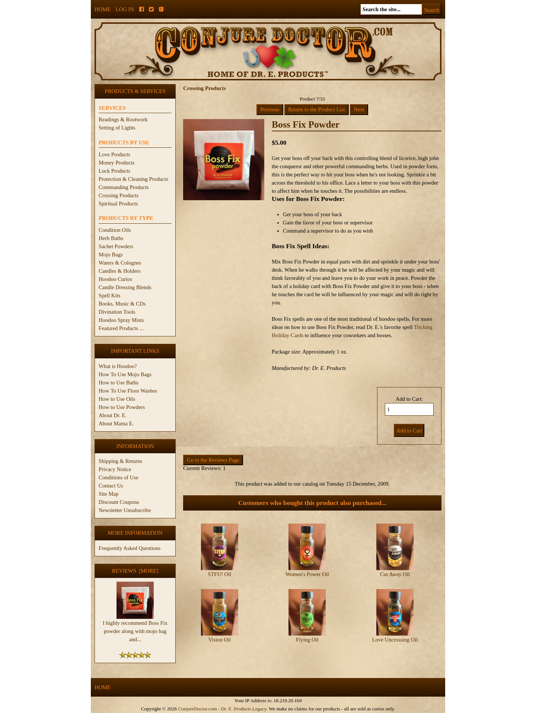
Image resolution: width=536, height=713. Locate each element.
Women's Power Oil (307, 574)
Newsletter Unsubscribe (125, 510)
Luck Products (114, 171)
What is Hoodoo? (118, 366)
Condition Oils (115, 230)
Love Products (114, 154)
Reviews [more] (135, 571)
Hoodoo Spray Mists (121, 320)
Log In (125, 9)
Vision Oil (219, 640)
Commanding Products (124, 187)
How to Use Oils (117, 399)
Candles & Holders (119, 271)
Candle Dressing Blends (125, 287)
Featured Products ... (121, 328)
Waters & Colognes (120, 263)
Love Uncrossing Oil (395, 640)
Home (103, 9)
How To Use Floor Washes (128, 391)
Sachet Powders (116, 246)
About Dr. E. (113, 415)
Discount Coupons (119, 502)
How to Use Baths (118, 383)
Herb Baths (111, 238)
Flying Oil (307, 640)
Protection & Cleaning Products (133, 179)
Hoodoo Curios (115, 279)
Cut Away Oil (395, 574)
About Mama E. (116, 423)
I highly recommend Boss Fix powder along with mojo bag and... (135, 628)
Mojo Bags (111, 255)
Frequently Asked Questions (129, 548)
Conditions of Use (118, 477)
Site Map (108, 494)
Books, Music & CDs (122, 304)
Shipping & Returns (120, 461)
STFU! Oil (219, 574)
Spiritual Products (118, 204)
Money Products (116, 163)
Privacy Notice (115, 469)
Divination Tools (117, 312)
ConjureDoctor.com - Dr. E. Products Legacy (222, 709)
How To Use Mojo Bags (125, 374)
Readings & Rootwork (123, 119)
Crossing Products (118, 195)
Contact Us (111, 486)
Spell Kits (109, 295)
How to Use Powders (122, 407)
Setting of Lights (117, 128)
